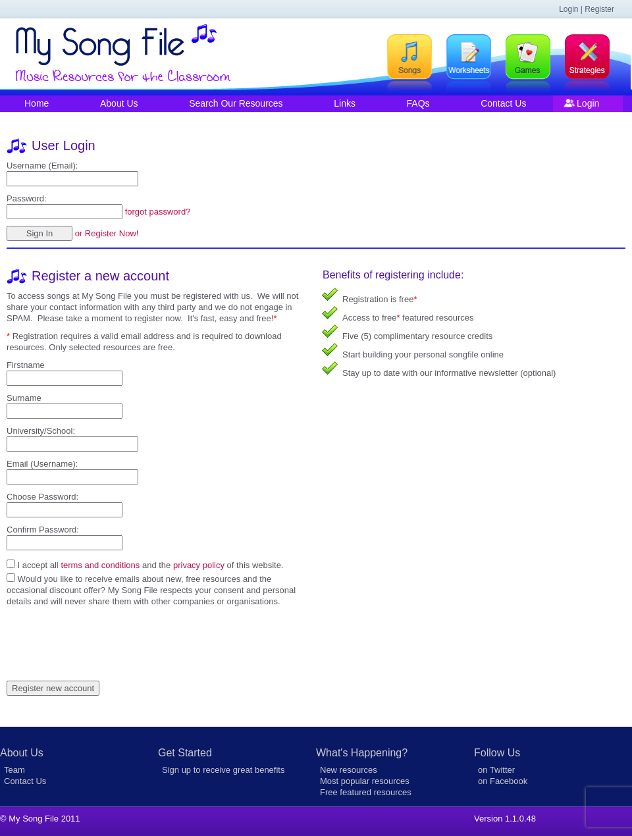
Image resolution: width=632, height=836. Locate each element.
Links (345, 103)
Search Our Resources (235, 103)
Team (14, 770)
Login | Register (586, 9)
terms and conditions (100, 565)
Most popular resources (364, 781)
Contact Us (503, 103)
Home (36, 103)
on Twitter (496, 770)
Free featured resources (365, 792)
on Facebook (502, 781)
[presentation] (107, 632)
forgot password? (158, 212)
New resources (348, 770)
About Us (119, 103)
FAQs (418, 103)
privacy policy (198, 565)
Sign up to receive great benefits (223, 770)
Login (588, 103)
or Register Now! (107, 233)
